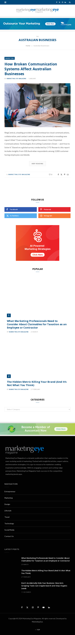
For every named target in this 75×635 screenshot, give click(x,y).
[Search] (70, 2)
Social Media (9, 530)
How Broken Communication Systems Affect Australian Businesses (30, 68)
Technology (9, 523)
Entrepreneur (9, 491)
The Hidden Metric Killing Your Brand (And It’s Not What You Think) (37, 383)
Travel (6, 517)
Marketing (9, 58)
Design (7, 504)
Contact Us (9, 536)
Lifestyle (7, 511)
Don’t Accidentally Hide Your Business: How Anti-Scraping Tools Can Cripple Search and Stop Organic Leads (44, 586)
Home (28, 46)
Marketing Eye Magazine (16, 78)
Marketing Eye (37, 622)
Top (37, 630)
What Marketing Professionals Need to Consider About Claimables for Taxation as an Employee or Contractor (37, 324)
